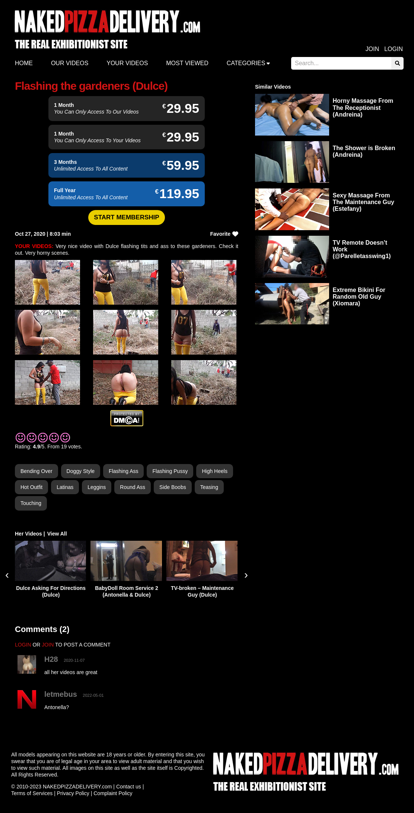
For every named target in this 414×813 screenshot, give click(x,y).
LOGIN (23, 645)
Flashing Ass (123, 471)
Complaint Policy (112, 793)
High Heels (214, 471)
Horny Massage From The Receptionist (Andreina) (363, 107)
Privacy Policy (73, 793)
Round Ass (132, 487)
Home (24, 63)
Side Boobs (172, 487)
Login (393, 49)
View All (57, 534)
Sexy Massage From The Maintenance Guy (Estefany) (363, 202)
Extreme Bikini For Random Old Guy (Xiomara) (359, 297)
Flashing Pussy (170, 471)
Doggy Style (81, 471)
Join (372, 49)
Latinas (65, 487)
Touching (30, 503)
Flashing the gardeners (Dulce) (91, 86)
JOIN (48, 645)
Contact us (128, 787)
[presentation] (7, 574)
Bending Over (36, 471)
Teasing (209, 487)
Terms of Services (31, 793)
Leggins (96, 487)
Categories (246, 63)
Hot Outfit (31, 487)
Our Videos (69, 63)
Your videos (127, 63)
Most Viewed (187, 63)
